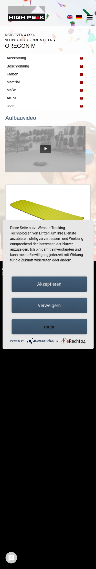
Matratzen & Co (18, 35)
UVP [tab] (10, 106)
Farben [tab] (12, 74)
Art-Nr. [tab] (12, 98)
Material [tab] (13, 82)
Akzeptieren (49, 284)
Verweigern (49, 305)
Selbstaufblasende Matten (28, 40)
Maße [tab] (11, 90)
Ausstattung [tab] (16, 58)
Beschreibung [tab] (18, 66)
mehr (49, 326)
